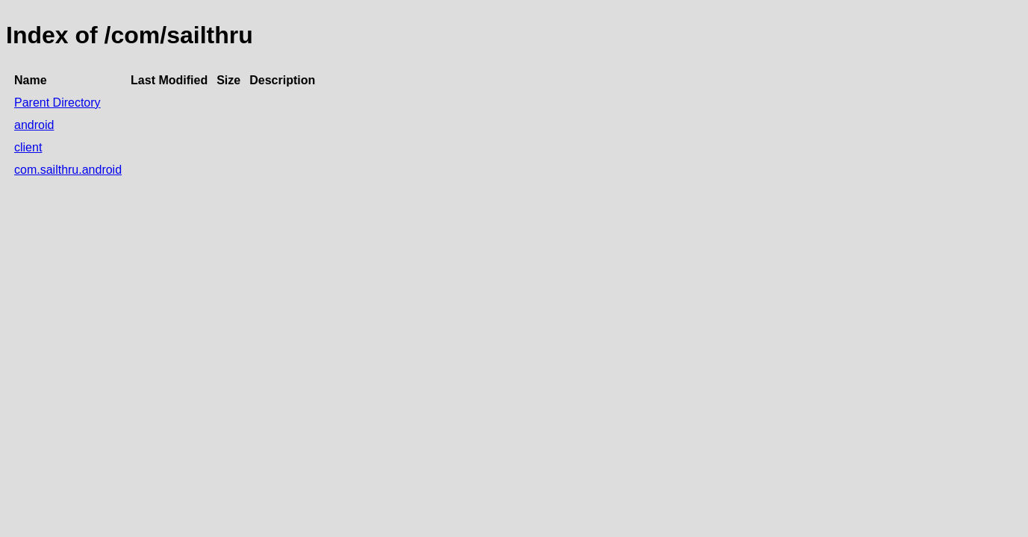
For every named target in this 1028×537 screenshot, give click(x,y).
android (34, 125)
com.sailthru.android (68, 169)
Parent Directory (57, 102)
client (28, 147)
